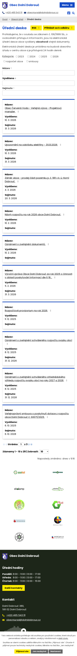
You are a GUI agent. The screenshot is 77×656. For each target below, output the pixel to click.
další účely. (63, 638)
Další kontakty (13, 588)
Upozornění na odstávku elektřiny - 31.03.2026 (33, 144)
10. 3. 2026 (10, 120)
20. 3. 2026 (11, 198)
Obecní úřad (17, 19)
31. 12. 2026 (11, 360)
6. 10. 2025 (10, 425)
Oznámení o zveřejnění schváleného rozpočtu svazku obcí (38, 342)
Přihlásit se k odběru (58, 27)
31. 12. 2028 (11, 397)
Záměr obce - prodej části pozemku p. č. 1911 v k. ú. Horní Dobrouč (37, 179)
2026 (55, 56)
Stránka (13, 444)
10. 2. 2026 (10, 223)
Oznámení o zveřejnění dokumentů (27, 244)
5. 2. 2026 (10, 285)
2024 (32, 56)
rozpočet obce (14, 61)
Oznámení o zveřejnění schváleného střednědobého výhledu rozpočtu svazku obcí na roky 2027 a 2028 (36, 378)
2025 (44, 56)
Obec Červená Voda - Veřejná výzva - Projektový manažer (33, 109)
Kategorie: (8, 56)
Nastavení (55, 651)
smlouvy (33, 61)
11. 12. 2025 (10, 319)
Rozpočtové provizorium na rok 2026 (28, 310)
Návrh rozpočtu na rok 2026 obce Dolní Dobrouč (35, 214)
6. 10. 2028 (10, 434)
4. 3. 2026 (10, 189)
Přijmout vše (22, 651)
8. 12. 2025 (10, 352)
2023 (21, 56)
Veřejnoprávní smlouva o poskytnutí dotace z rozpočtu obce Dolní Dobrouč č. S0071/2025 (37, 415)
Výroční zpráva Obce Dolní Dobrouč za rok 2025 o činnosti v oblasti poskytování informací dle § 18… (38, 275)
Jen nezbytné (39, 651)
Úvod (4, 19)
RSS (36, 27)
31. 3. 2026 (10, 128)
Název (6, 68)
